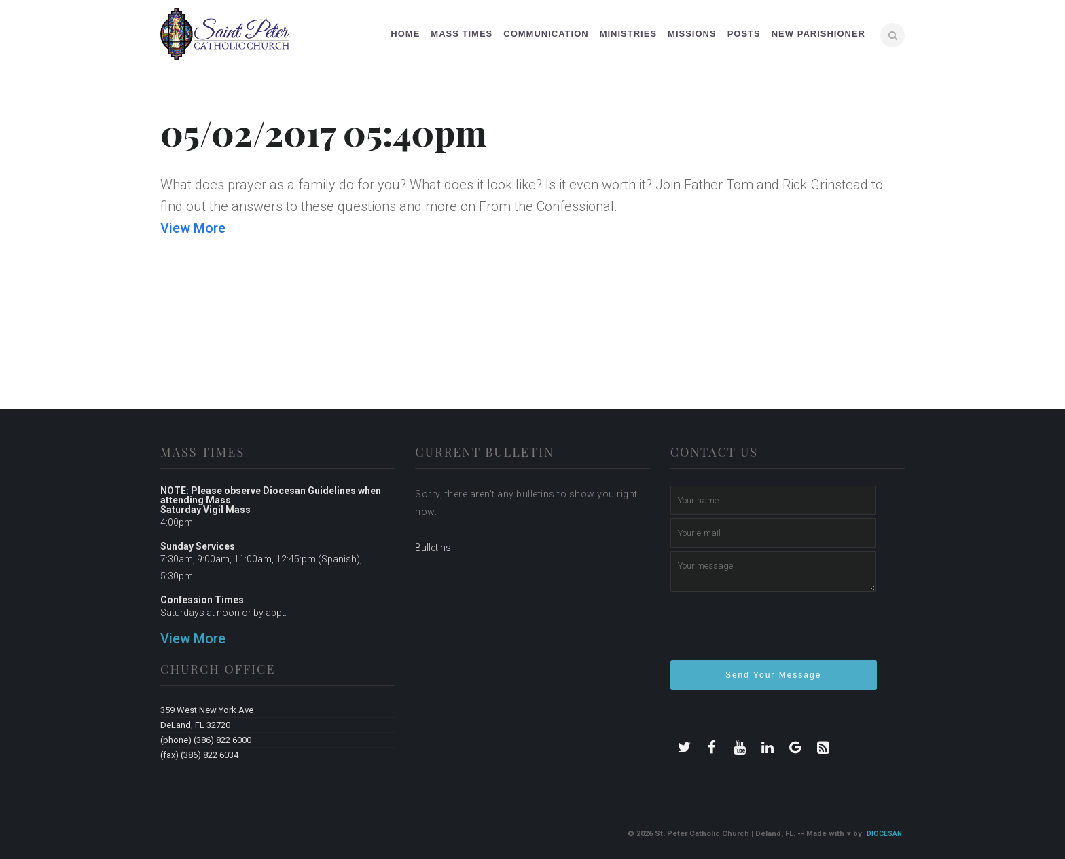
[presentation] (773, 631)
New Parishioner (818, 33)
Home (405, 33)
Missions (692, 33)
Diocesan (884, 833)
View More (192, 228)
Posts (744, 33)
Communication (545, 33)
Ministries (628, 33)
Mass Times (461, 33)
